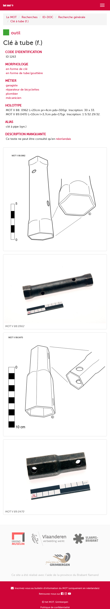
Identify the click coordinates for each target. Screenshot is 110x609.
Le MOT (11, 17)
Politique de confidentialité (55, 607)
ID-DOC (47, 17)
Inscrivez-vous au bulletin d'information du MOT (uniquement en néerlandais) (55, 588)
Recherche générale (71, 17)
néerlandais (63, 138)
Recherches (29, 17)
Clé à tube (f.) (19, 21)
